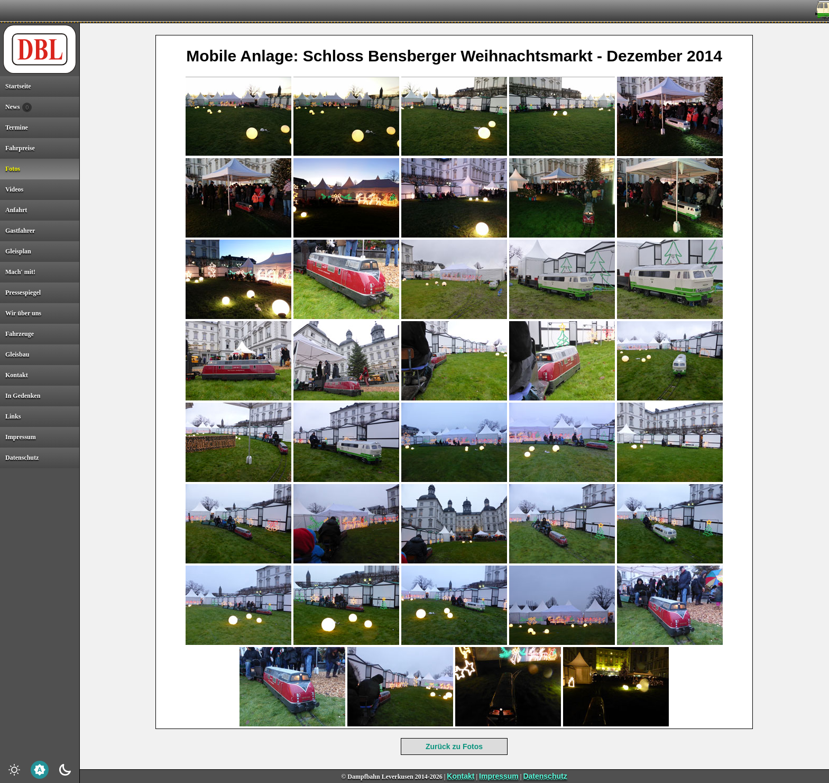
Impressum (499, 776)
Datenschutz (545, 776)
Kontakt (460, 776)
